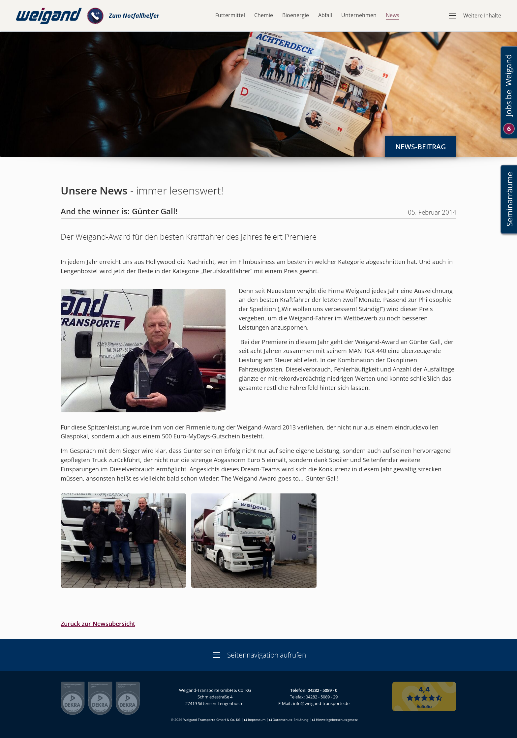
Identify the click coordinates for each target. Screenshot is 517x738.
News (392, 15)
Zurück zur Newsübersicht (98, 624)
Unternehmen (359, 15)
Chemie (263, 15)
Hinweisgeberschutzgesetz (337, 720)
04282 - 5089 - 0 (322, 690)
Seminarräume (508, 199)
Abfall (325, 15)
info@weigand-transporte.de (321, 703)
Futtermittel (230, 15)
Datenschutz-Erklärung (290, 720)
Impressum (256, 720)
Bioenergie (295, 15)
